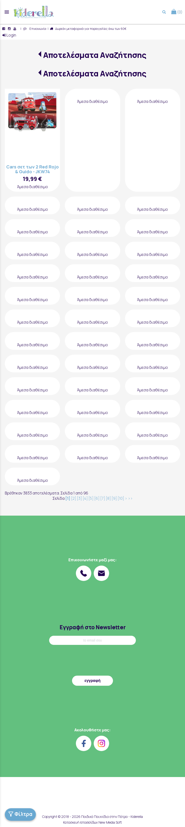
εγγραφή (92, 681)
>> (130, 498)
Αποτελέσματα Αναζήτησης (94, 55)
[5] (90, 498)
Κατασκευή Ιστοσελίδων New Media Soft (92, 822)
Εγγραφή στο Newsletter (92, 627)
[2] (73, 498)
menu (7, 12)
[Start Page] (33, 12)
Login (9, 35)
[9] (114, 498)
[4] (85, 498)
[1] (67, 498)
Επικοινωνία (37, 28)
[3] (79, 498)
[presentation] (92, 661)
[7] (102, 498)
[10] (121, 498)
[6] (96, 498)
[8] (108, 498)
